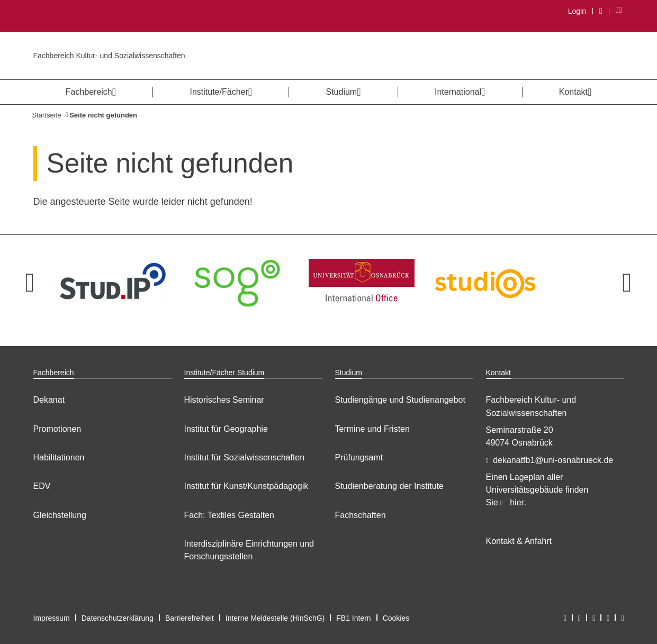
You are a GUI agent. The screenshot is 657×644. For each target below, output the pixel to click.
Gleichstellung (60, 515)
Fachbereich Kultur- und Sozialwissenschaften (109, 55)
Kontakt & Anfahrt (519, 541)
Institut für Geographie (226, 428)
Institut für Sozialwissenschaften (244, 457)
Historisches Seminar (224, 399)
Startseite (46, 115)
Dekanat (49, 399)
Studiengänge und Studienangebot (400, 399)
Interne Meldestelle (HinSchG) (275, 618)
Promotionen (57, 428)
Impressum (51, 618)
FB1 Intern (353, 618)
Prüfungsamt (359, 457)
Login (577, 11)
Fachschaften (360, 515)
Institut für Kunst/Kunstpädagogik (246, 486)
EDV (42, 486)
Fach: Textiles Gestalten (229, 515)
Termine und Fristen (372, 428)
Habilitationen (59, 457)
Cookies (396, 618)
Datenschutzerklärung (118, 618)
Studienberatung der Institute (389, 486)
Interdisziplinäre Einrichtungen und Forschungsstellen (249, 550)
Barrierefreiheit (189, 618)
